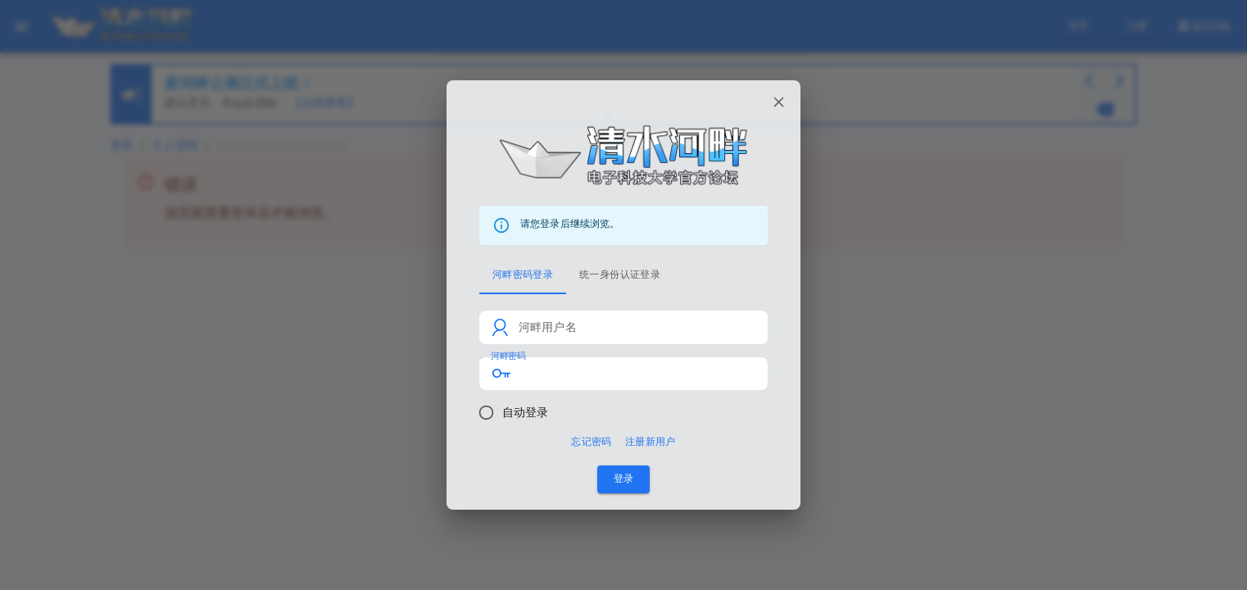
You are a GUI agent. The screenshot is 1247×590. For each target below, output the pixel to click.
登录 (623, 478)
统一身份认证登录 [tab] (619, 274)
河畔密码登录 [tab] (522, 274)
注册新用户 (650, 442)
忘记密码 (591, 442)
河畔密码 (508, 356)
